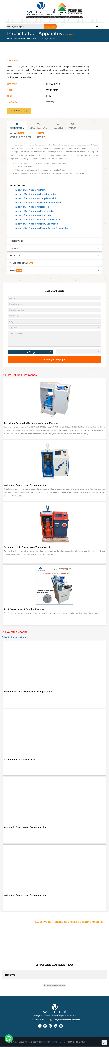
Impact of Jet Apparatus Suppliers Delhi (35, 198)
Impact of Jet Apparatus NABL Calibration (36, 223)
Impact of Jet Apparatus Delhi (30, 190)
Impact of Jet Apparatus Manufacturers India (38, 202)
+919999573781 (37, 1020)
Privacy (44, 1042)
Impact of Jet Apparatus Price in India (34, 211)
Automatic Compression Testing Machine (25, 827)
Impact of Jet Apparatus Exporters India (35, 194)
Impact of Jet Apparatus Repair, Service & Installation (42, 228)
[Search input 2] (25, 26)
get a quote (19, 111)
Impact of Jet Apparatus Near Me (32, 207)
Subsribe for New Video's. (15, 637)
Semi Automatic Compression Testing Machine (28, 692)
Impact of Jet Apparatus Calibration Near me (38, 219)
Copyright (53, 1042)
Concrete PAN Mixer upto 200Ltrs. (21, 760)
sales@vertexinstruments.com (65, 1020)
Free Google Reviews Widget (54, 986)
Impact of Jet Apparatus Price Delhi (33, 215)
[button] (2, 982)
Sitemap (64, 1042)
